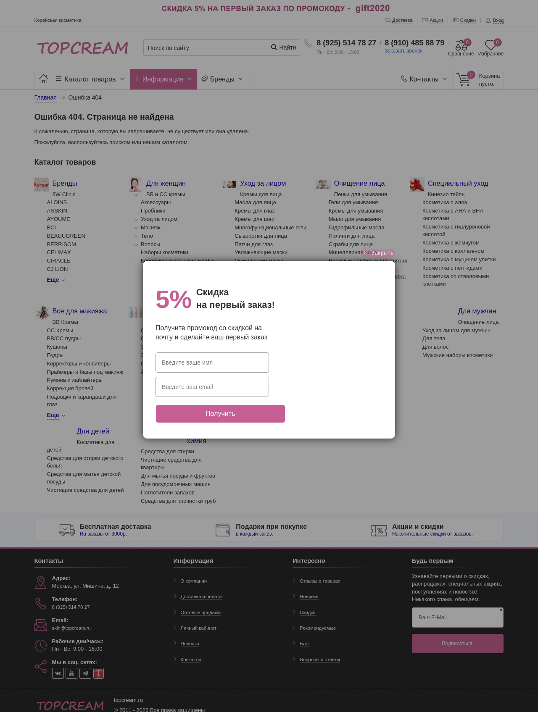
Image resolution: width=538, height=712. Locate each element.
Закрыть (378, 259)
